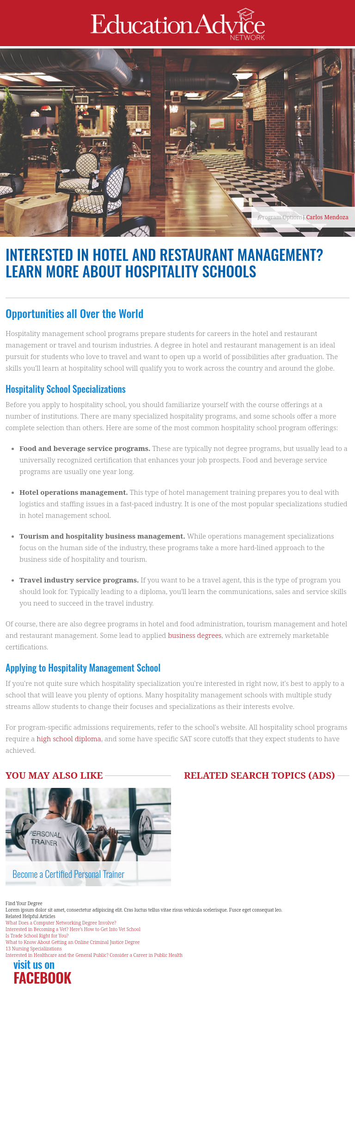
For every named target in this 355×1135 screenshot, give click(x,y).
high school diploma (69, 738)
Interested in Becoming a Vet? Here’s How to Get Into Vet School (73, 929)
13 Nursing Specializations (34, 948)
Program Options (281, 217)
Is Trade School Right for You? (37, 935)
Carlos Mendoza (327, 217)
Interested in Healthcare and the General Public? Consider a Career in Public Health (94, 955)
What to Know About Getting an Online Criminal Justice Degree (73, 942)
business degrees (194, 635)
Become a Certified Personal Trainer (68, 874)
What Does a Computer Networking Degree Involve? (61, 922)
